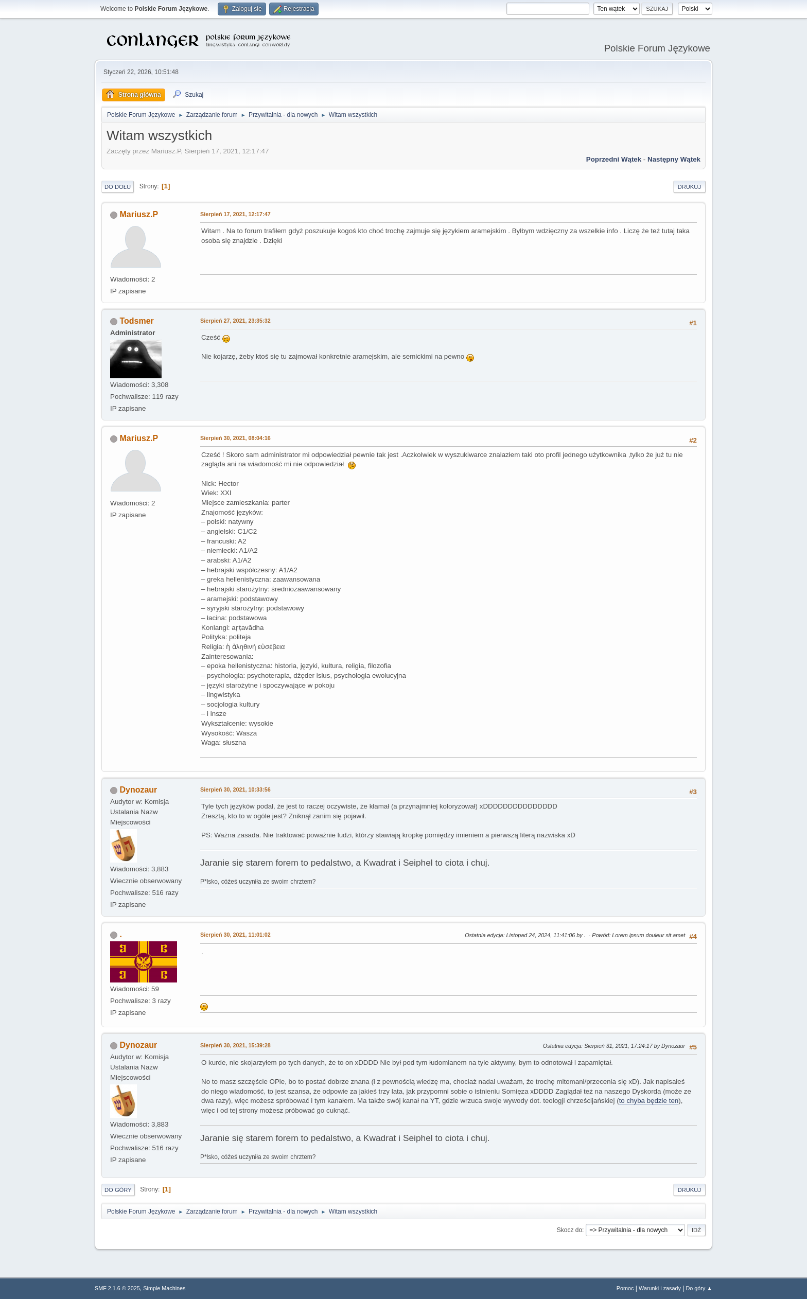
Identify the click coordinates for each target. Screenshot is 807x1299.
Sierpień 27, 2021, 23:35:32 (235, 321)
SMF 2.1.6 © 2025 (117, 1288)
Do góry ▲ (699, 1288)
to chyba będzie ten (649, 1100)
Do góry (118, 1190)
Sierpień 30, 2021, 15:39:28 (235, 1045)
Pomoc (625, 1288)
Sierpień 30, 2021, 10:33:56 (235, 789)
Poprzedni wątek (613, 159)
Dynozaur (138, 789)
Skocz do (569, 1230)
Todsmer (136, 321)
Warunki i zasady (660, 1288)
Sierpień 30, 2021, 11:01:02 (235, 935)
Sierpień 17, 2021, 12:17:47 (235, 214)
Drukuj (689, 187)
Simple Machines (164, 1288)
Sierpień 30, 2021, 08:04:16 (235, 438)
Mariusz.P (138, 214)
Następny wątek (673, 159)
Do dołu (117, 187)
